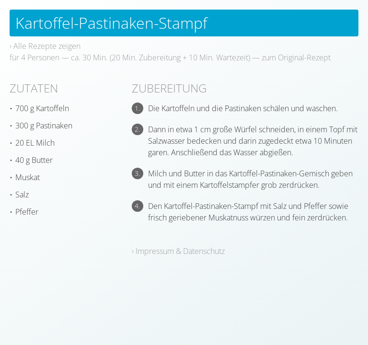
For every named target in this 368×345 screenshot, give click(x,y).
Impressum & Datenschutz (180, 251)
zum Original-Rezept (296, 57)
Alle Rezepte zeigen (46, 46)
